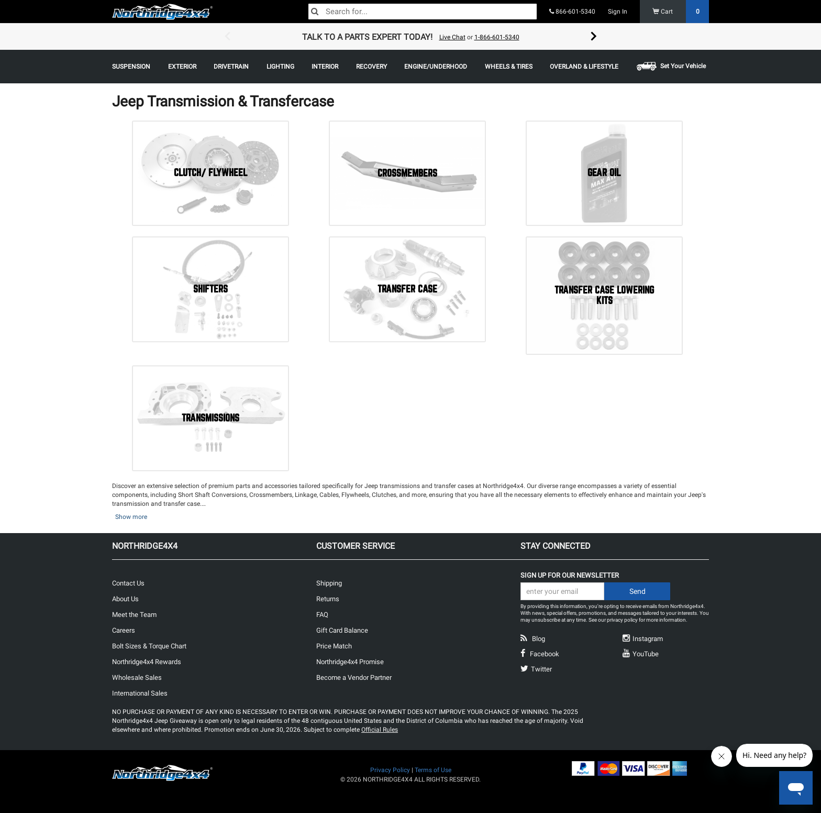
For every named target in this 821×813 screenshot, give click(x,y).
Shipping (329, 583)
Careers (123, 630)
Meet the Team (134, 615)
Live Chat (452, 37)
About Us (125, 599)
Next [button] (594, 37)
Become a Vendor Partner (354, 677)
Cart (681, 11)
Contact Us (128, 583)
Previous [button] (227, 37)
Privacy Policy (390, 770)
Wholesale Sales (137, 677)
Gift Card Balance (342, 630)
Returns (327, 599)
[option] (410, 37)
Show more (131, 517)
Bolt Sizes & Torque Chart (149, 646)
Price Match (334, 646)
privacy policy (622, 620)
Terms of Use (433, 770)
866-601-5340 (572, 11)
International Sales (140, 693)
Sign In (617, 11)
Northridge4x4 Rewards (146, 662)
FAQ (322, 615)
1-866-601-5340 (496, 37)
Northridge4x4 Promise (350, 662)
